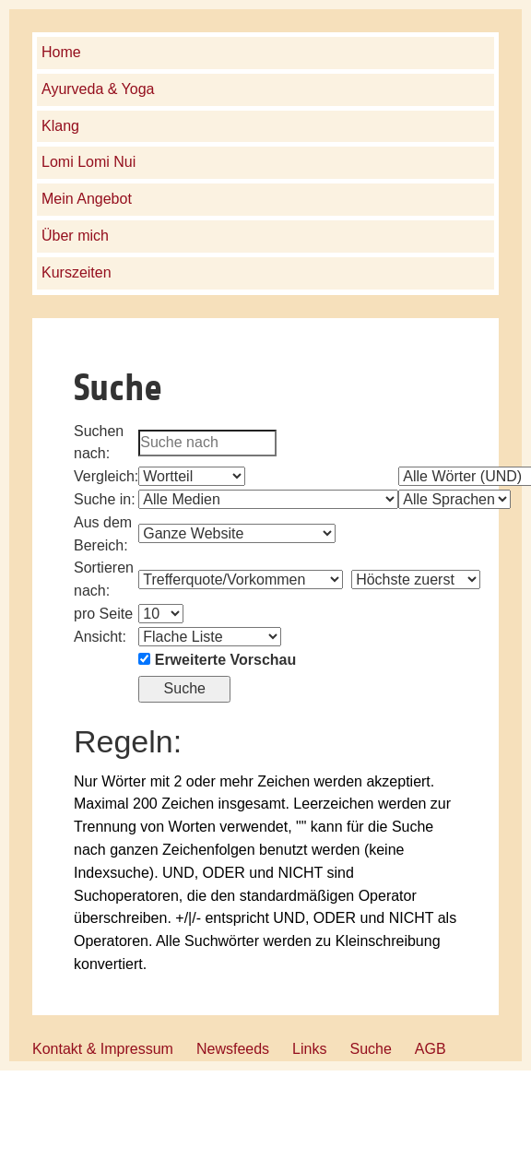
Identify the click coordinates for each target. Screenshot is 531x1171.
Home (61, 52)
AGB (430, 1049)
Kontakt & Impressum (102, 1049)
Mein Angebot (86, 199)
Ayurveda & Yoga (97, 89)
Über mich (75, 235)
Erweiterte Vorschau (226, 660)
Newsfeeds (232, 1049)
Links (309, 1049)
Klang (60, 126)
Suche (370, 1049)
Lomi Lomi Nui (88, 162)
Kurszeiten (76, 272)
